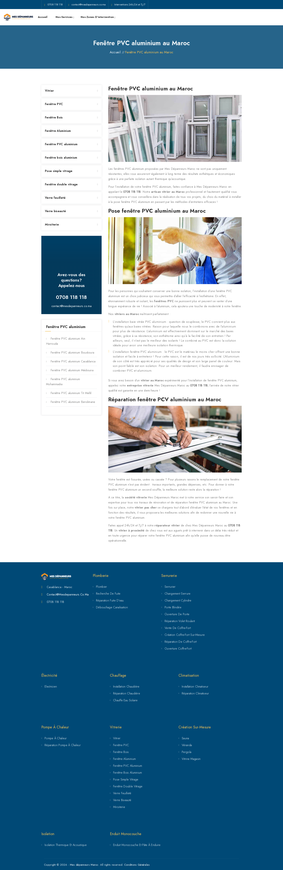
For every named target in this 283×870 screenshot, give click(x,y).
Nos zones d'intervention (97, 17)
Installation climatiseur (195, 686)
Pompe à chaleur (56, 738)
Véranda (187, 745)
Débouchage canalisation (112, 607)
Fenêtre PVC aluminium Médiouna (72, 370)
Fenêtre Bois (54, 117)
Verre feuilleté (55, 198)
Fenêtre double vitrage (61, 184)
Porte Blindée (173, 607)
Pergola (186, 752)
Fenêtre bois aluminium (61, 158)
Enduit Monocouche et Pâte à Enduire (137, 845)
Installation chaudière (126, 686)
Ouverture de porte (177, 614)
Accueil (42, 17)
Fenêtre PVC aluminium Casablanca (73, 361)
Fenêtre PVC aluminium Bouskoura (72, 352)
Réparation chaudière (126, 693)
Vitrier (49, 91)
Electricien (51, 686)
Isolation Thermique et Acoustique (66, 845)
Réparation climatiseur (195, 693)
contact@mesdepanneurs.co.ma (71, 306)
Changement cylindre (178, 600)
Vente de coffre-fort (178, 628)
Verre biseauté (55, 211)
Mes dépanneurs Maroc (84, 865)
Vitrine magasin (191, 759)
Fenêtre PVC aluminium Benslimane (73, 402)
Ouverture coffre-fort (178, 648)
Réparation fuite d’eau (110, 600)
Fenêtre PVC (54, 104)
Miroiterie (52, 224)
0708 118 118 (132, 192)
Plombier (101, 587)
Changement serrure (177, 594)
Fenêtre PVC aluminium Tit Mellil (71, 393)
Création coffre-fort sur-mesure (185, 635)
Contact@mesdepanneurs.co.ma (68, 594)
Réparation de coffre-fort (181, 642)
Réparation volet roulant (180, 621)
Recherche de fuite (108, 594)
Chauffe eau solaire (125, 700)
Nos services (64, 17)
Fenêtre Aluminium (58, 131)
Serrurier (170, 587)
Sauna (185, 738)
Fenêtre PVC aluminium (61, 144)
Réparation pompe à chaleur (63, 745)
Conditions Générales (137, 865)
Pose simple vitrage (59, 171)
